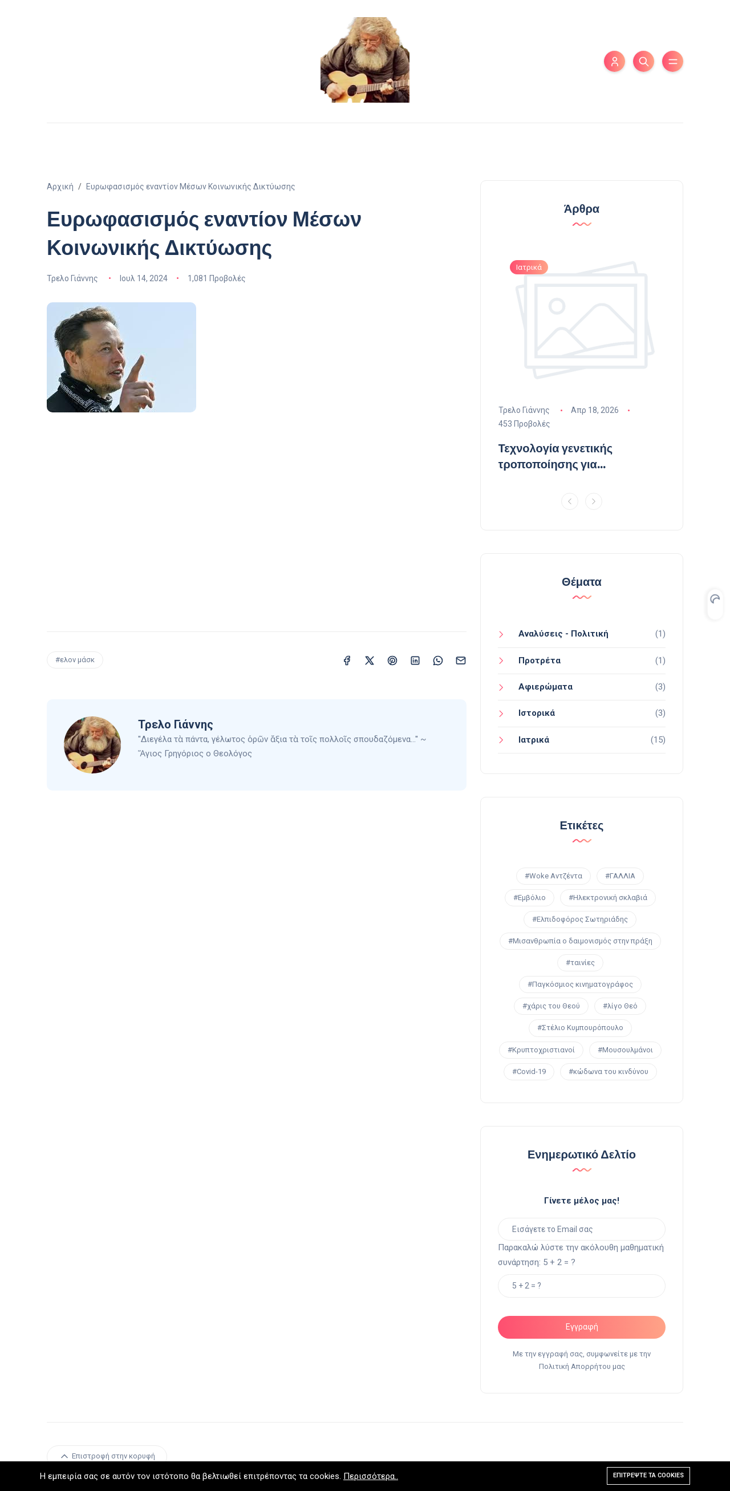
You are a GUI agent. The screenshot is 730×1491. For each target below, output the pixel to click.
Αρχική (60, 186)
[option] (582, 365)
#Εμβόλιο (529, 897)
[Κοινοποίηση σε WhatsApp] (438, 659)
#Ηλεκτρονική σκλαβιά (608, 897)
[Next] (593, 501)
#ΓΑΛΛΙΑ (620, 876)
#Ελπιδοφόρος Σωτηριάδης (580, 919)
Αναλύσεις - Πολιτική (563, 634)
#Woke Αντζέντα (553, 876)
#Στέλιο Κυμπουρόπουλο (580, 1027)
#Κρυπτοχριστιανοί (541, 1050)
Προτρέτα (539, 660)
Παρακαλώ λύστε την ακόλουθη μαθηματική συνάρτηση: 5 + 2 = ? (581, 1254)
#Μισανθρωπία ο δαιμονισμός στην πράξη (580, 941)
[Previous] (569, 501)
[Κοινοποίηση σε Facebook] (346, 659)
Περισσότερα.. (370, 1476)
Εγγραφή (582, 1326)
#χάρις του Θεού (551, 1006)
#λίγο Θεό (620, 1006)
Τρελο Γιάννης (72, 278)
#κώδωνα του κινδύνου (608, 1071)
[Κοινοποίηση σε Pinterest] (392, 659)
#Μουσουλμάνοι (625, 1050)
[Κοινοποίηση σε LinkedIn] (415, 659)
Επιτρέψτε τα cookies (648, 1475)
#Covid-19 (529, 1071)
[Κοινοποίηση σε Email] (461, 659)
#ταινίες (580, 962)
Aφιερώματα (545, 687)
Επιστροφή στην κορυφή (107, 1456)
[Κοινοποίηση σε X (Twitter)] (369, 659)
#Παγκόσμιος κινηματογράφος (580, 984)
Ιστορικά (536, 713)
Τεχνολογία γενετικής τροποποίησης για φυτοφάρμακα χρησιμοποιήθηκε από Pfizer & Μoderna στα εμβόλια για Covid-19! (576, 456)
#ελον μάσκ (75, 659)
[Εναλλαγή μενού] (672, 61)
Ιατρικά (533, 740)
